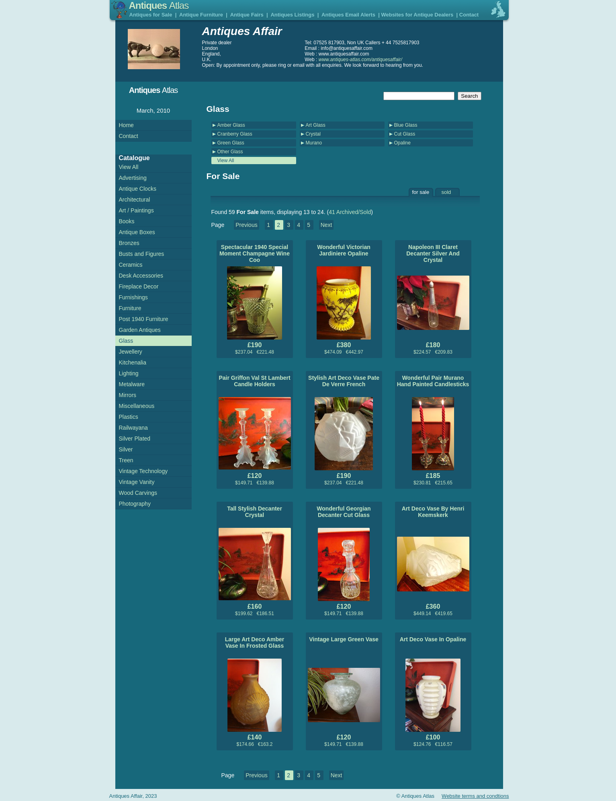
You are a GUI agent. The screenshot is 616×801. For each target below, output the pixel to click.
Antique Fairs (247, 15)
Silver (126, 449)
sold (446, 192)
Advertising (133, 178)
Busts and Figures (141, 254)
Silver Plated (135, 438)
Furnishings (133, 297)
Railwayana (133, 427)
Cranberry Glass (234, 134)
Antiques (159, 5)
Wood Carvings (138, 493)
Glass (126, 341)
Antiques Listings (292, 15)
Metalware (132, 384)
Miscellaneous (137, 406)
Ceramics (131, 265)
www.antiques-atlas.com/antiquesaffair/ (360, 59)
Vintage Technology (143, 471)
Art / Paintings (136, 210)
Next (326, 225)
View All (225, 160)
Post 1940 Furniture (143, 319)
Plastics (128, 417)
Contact (469, 15)
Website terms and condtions (475, 796)
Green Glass (230, 143)
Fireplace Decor (139, 286)
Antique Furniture (201, 15)
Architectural (134, 199)
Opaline (402, 143)
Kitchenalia (133, 362)
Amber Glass (231, 125)
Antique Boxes (137, 232)
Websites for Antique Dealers (417, 15)
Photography (135, 503)
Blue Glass (405, 125)
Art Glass (315, 125)
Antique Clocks (137, 188)
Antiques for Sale (150, 15)
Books (127, 221)
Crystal (313, 134)
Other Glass (230, 151)
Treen (126, 460)
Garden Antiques (140, 330)
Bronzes (129, 243)
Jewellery (130, 351)
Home (126, 125)
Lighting (129, 373)
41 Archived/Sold (350, 212)
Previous (246, 225)
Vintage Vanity (137, 482)
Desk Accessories (141, 275)
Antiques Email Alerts (348, 15)
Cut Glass (404, 134)
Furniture (130, 308)
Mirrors (128, 395)
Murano (314, 143)
